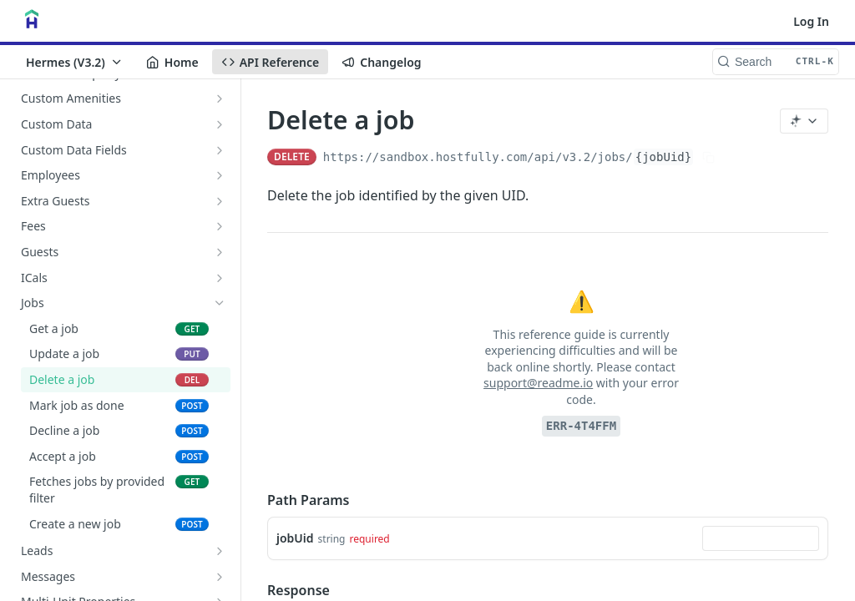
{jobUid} (663, 157)
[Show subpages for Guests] (219, 252)
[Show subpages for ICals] (219, 278)
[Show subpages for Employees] (219, 175)
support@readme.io (538, 383)
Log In (811, 21)
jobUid (295, 538)
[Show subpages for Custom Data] (219, 124)
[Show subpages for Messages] (219, 576)
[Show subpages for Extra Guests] (219, 201)
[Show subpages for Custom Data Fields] (219, 150)
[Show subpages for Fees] (219, 226)
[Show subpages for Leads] (219, 551)
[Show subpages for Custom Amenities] (219, 98)
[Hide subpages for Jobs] (219, 303)
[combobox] (760, 538)
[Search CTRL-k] (775, 61)
